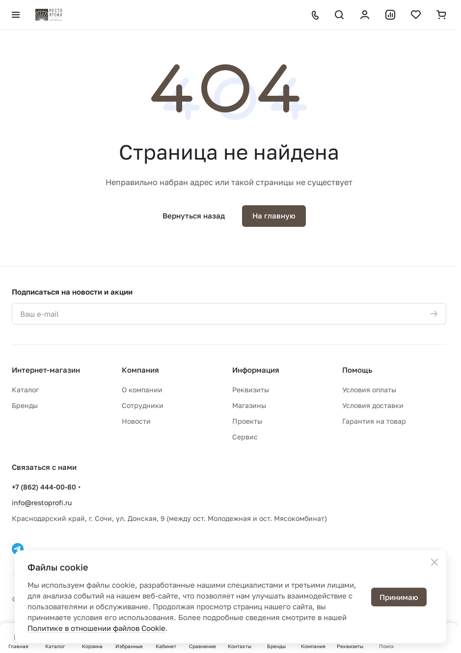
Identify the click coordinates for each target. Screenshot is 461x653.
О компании (142, 389)
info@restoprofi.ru (42, 502)
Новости (136, 421)
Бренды (25, 405)
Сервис (245, 437)
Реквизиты (250, 389)
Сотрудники (142, 405)
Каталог (25, 389)
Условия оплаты (369, 389)
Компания (140, 369)
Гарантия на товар (374, 421)
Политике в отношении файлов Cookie (96, 628)
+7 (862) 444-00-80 (44, 487)
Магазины (249, 405)
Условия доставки (373, 405)
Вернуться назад (194, 215)
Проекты (247, 421)
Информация (255, 369)
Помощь (357, 369)
